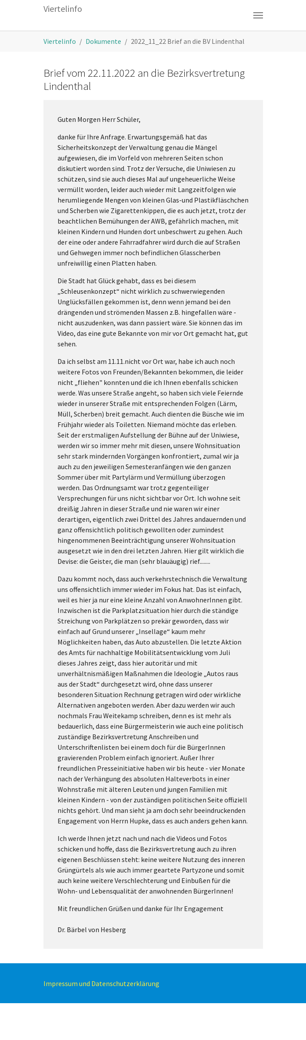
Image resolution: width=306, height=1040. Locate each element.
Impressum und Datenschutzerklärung (101, 983)
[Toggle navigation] (258, 15)
